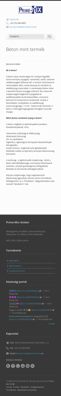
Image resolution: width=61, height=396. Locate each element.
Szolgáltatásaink (37, 387)
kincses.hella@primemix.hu (23, 26)
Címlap (9, 387)
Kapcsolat (14, 19)
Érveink (16, 387)
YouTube (23, 366)
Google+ (18, 366)
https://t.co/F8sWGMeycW (22, 319)
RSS (32, 366)
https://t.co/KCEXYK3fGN (31, 303)
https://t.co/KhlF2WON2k (29, 297)
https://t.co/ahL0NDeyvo (29, 290)
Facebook (13, 366)
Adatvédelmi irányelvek (27, 390)
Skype (28, 366)
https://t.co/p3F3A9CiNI (42, 310)
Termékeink (11, 390)
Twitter (8, 366)
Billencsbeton (15, 265)
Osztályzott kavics (17, 271)
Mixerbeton (14, 260)
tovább (52, 323)
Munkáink (25, 387)
